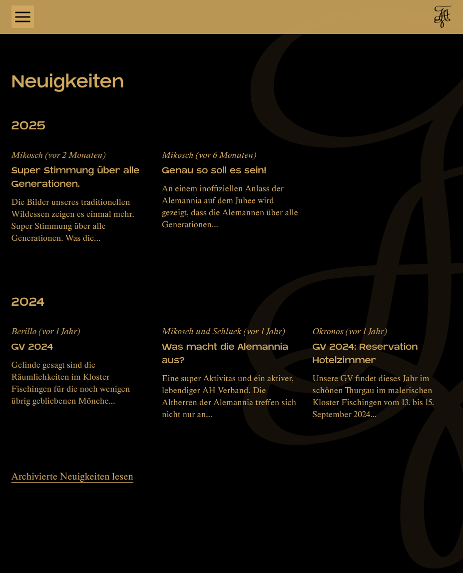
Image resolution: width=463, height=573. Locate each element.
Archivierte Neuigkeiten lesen (72, 476)
